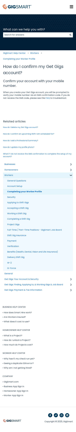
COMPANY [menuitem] (8, 376)
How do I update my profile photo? (18, 147)
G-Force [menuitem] (11, 268)
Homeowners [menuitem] (11, 169)
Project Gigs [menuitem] (13, 224)
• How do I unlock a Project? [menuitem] (16, 340)
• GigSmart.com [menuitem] (11, 381)
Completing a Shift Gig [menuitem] (18, 218)
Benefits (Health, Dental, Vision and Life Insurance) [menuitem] (32, 251)
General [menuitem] (8, 273)
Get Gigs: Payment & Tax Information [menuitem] (23, 289)
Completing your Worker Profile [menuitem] (24, 191)
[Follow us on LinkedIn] (67, 415)
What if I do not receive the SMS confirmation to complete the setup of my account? (37, 155)
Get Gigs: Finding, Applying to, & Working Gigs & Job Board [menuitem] (33, 284)
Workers (34, 53)
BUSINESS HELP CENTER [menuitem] (14, 306)
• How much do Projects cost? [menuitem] (18, 344)
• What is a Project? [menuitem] (12, 335)
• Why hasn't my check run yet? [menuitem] (19, 358)
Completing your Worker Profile (19, 58)
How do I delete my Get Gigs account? (20, 127)
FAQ (48, 98)
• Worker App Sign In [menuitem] (13, 395)
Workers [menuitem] (8, 175)
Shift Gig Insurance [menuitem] (16, 235)
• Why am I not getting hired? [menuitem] (17, 367)
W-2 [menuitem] (9, 262)
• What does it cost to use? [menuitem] (16, 321)
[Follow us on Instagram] (61, 415)
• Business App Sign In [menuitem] (13, 386)
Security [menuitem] (11, 197)
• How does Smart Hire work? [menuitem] (17, 312)
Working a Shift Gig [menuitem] (16, 213)
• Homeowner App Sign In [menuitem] (15, 390)
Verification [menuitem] (13, 246)
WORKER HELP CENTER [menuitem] (14, 353)
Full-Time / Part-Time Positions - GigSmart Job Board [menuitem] (34, 229)
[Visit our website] (56, 415)
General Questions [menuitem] (16, 180)
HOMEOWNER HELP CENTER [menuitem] (16, 330)
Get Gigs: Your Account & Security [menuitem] (21, 279)
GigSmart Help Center (14, 53)
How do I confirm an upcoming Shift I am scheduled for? (28, 134)
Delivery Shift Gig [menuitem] (15, 257)
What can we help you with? (24, 29)
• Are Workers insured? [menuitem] (14, 317)
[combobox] (35, 34)
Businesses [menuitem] (9, 164)
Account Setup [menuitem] (14, 186)
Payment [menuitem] (12, 240)
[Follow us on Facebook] (50, 415)
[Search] (70, 34)
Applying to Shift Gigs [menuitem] (18, 202)
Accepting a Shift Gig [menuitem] (18, 208)
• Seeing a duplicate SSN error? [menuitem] (18, 363)
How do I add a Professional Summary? (20, 140)
